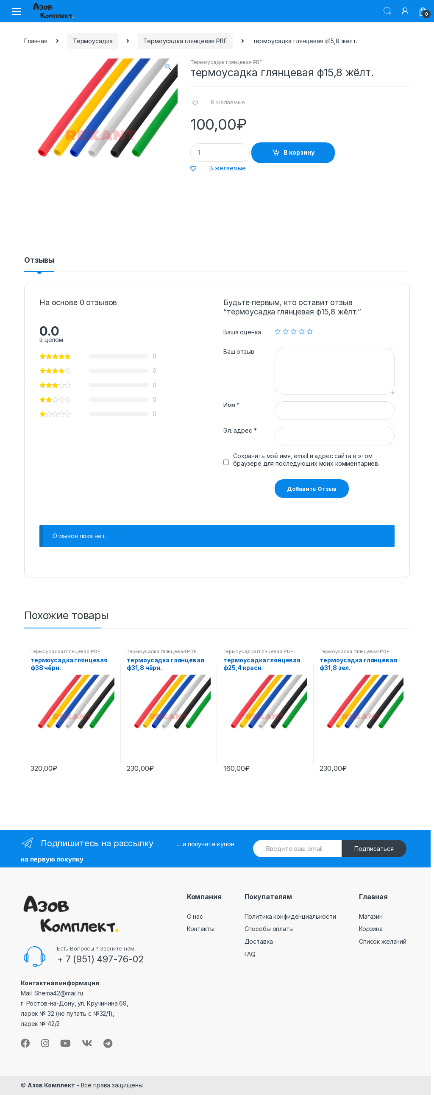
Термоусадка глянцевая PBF (185, 40)
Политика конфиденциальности (290, 916)
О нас (195, 916)
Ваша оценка (242, 332)
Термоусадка (92, 40)
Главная (35, 40)
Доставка (259, 941)
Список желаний (382, 941)
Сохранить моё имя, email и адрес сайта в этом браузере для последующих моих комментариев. (306, 459)
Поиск (387, 11)
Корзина (371, 928)
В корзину (299, 152)
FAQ (250, 954)
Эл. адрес (239, 430)
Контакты (200, 928)
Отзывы (39, 260)
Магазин (371, 916)
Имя (231, 405)
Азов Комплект (51, 1085)
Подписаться (374, 848)
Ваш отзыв (238, 351)
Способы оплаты (269, 928)
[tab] (39, 264)
